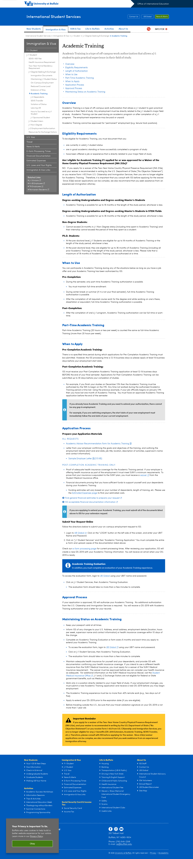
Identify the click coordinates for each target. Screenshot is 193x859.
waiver (144, 475)
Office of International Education (153, 4)
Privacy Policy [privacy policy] (36, 836)
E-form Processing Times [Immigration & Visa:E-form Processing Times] (39, 151)
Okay (32, 843)
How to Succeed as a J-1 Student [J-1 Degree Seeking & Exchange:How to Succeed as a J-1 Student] (41, 113)
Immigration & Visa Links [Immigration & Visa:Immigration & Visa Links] (38, 170)
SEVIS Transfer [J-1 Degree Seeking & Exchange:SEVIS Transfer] (37, 101)
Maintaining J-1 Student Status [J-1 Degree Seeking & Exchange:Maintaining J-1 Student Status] (44, 79)
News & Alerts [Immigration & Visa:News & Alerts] (33, 147)
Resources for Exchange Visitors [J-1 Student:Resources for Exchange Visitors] (43, 132)
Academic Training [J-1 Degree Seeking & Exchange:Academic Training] (39, 93)
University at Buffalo (123, 853)
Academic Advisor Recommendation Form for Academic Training (98, 444)
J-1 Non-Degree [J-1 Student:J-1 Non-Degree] (35, 125)
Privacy (153, 853)
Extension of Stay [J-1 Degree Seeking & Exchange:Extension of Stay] (38, 90)
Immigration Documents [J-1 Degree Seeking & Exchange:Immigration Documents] (41, 76)
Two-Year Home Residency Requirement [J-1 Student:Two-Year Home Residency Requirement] (40, 67)
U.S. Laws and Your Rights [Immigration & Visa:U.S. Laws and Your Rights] (39, 165)
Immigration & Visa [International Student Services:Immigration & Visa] (61, 36)
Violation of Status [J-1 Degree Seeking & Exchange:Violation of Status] (39, 104)
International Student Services (61, 16)
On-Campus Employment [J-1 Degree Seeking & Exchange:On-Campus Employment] (42, 83)
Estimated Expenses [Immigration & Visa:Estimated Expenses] (36, 161)
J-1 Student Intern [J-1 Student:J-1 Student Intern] (36, 121)
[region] (32, 835)
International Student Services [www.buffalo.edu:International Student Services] (38, 36)
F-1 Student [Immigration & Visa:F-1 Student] (32, 50)
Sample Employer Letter (85, 458)
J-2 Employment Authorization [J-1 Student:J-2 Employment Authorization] (42, 128)
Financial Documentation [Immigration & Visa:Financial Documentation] (39, 156)
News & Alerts (162, 17)
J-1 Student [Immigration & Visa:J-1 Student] (75, 36)
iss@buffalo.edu (124, 844)
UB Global (147, 17)
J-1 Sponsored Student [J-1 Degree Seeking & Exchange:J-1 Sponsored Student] (40, 118)
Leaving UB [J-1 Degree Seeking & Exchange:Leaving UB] (36, 108)
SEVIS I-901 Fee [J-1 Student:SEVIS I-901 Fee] (35, 59)
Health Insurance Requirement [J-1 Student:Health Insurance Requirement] (42, 62)
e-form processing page (84, 549)
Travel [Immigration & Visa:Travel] (29, 142)
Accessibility (163, 853)
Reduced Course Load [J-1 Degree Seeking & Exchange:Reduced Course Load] (40, 86)
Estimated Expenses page (84, 493)
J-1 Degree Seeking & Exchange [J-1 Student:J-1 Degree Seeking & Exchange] (96, 36)
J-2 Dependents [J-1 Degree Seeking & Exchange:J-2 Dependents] (37, 97)
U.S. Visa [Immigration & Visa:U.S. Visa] (31, 137)
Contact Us (133, 17)
